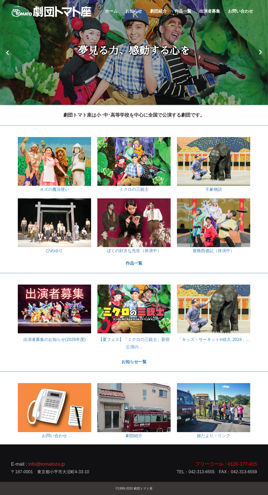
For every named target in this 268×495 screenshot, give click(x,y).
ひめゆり (54, 250)
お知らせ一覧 (134, 362)
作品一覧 (183, 11)
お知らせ (133, 11)
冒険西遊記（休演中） (213, 250)
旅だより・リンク (213, 435)
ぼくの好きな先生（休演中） (134, 250)
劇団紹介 (158, 11)
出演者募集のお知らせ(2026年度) (54, 339)
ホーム (111, 11)
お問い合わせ (240, 11)
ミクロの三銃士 (134, 189)
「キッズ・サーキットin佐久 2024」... (213, 339)
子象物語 (213, 189)
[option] (134, 52)
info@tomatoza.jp (46, 464)
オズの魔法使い (54, 189)
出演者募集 (209, 11)
